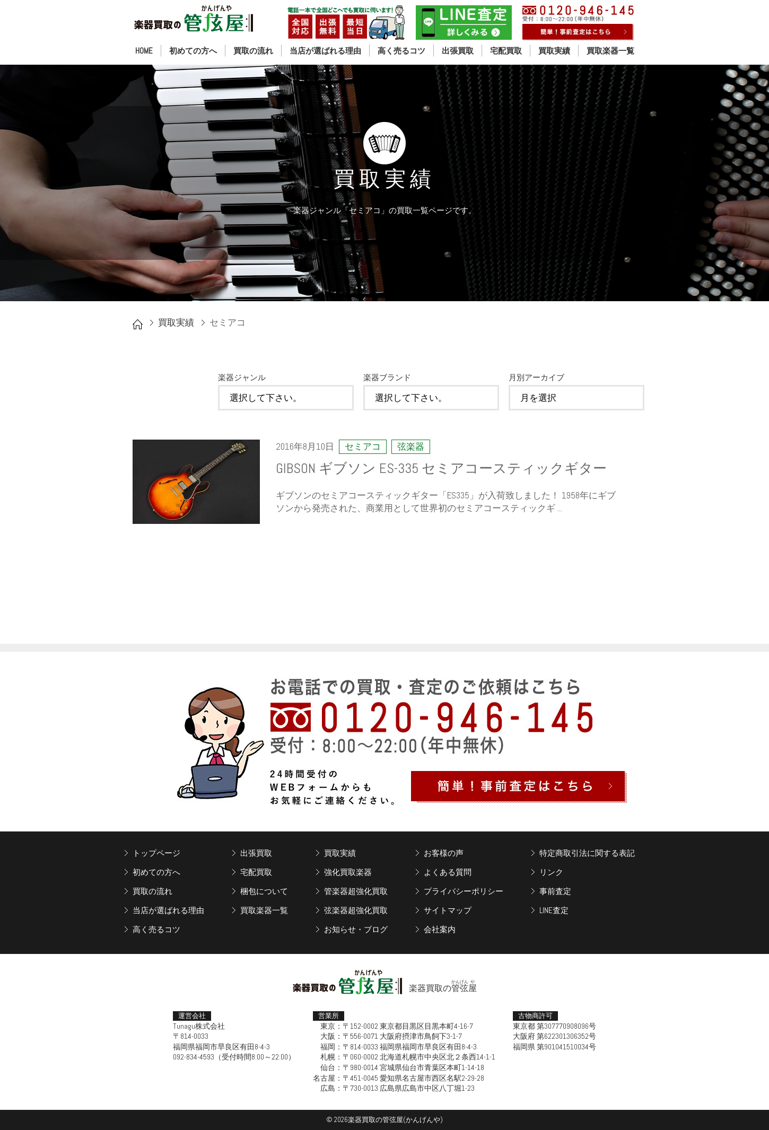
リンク (551, 872)
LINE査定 (554, 910)
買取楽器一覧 (610, 51)
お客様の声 (444, 853)
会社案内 (440, 929)
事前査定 (555, 891)
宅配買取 (506, 51)
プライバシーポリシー (463, 891)
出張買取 (458, 51)
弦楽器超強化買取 (356, 910)
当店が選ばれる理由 (325, 51)
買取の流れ (253, 51)
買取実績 (554, 51)
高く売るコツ (401, 51)
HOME (144, 51)
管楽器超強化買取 (356, 891)
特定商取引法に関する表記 (587, 853)
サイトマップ (447, 910)
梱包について (264, 891)
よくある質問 (447, 872)
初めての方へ (193, 51)
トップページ (156, 853)
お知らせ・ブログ (356, 929)
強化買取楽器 (348, 872)
